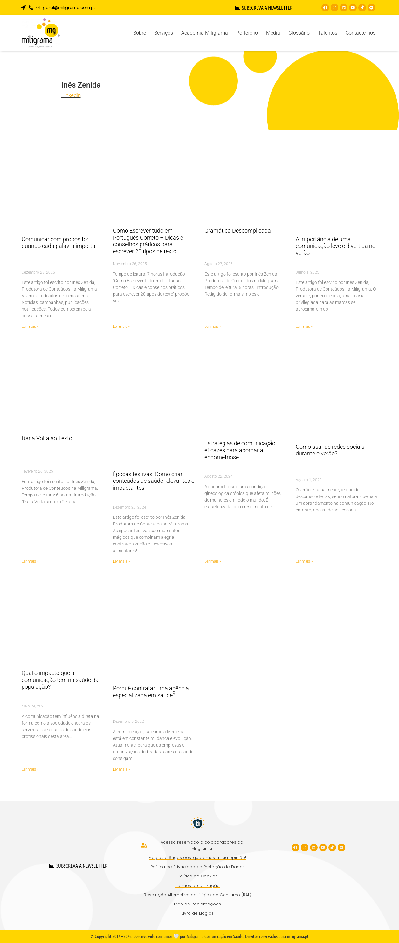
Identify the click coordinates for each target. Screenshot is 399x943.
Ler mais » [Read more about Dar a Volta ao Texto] (30, 561)
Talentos (327, 33)
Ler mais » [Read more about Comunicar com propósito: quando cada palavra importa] (30, 326)
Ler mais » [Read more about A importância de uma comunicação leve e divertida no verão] (304, 326)
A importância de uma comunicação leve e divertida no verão (335, 246)
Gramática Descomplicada (237, 230)
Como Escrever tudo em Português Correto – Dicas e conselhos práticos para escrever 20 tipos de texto (148, 241)
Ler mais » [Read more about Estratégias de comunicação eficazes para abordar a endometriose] (212, 561)
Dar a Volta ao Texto (47, 438)
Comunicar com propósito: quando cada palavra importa (58, 243)
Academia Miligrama (204, 33)
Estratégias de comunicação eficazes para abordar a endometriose (239, 450)
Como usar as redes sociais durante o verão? (330, 450)
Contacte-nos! (361, 33)
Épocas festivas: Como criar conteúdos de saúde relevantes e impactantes (153, 481)
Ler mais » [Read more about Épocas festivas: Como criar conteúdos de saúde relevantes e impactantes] (121, 561)
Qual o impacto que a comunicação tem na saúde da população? (60, 680)
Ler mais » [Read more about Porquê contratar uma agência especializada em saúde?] (121, 769)
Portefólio (247, 33)
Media (273, 33)
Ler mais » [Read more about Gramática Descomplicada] (212, 326)
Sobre (139, 33)
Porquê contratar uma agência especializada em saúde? (151, 692)
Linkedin (71, 95)
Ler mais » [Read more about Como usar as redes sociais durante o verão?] (304, 561)
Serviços (163, 33)
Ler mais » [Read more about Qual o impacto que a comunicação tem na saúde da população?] (30, 769)
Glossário (299, 33)
